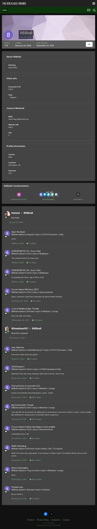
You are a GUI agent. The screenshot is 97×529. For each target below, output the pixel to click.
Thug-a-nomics (33, 470)
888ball (28, 212)
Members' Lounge (50, 311)
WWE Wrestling (18, 446)
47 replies (35, 378)
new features (17, 347)
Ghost (29, 369)
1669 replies (35, 397)
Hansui (15, 212)
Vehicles (46, 490)
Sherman (30, 311)
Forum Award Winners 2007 (25, 289)
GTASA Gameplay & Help (50, 369)
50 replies (36, 301)
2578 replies (36, 419)
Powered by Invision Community (48, 525)
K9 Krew (30, 449)
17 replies (31, 243)
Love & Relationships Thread (25, 308)
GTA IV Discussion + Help (52, 234)
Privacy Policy (43, 520)
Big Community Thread (22, 405)
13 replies (34, 499)
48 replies (35, 438)
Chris (29, 254)
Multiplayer (44, 254)
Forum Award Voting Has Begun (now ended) (33, 427)
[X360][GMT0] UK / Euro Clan (26, 251)
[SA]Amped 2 (17, 366)
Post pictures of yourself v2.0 (25, 386)
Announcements (46, 292)
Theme (31, 520)
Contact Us (55, 520)
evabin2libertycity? (34, 350)
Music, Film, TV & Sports (52, 449)
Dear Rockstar (18, 232)
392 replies (35, 460)
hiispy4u (30, 234)
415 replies (37, 320)
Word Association (19, 468)
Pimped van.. (17, 487)
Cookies (66, 520)
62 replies (32, 359)
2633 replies (36, 479)
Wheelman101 (19, 328)
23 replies (32, 263)
